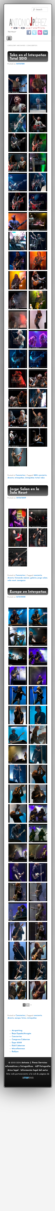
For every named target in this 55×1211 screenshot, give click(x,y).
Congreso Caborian (21, 1039)
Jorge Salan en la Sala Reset (24, 491)
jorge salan (42, 578)
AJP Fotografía (42, 1066)
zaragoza (21, 580)
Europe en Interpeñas (28, 592)
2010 (36, 475)
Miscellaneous (18, 1049)
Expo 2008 (17, 1043)
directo (11, 478)
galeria (33, 578)
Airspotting (17, 1030)
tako (43, 478)
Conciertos (20, 475)
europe (18, 1018)
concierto (42, 475)
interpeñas (19, 478)
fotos (23, 1018)
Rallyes (15, 1052)
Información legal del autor (34, 1070)
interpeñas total (32, 478)
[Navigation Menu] (9, 38)
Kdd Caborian (18, 1046)
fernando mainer (22, 578)
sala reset (12, 580)
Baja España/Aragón (21, 1033)
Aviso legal (13, 1070)
